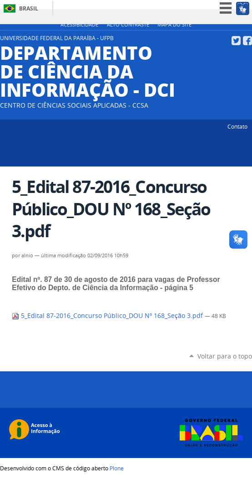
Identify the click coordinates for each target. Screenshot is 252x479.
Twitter (236, 40)
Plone (117, 468)
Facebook (247, 40)
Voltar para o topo (224, 356)
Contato (237, 126)
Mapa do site (174, 24)
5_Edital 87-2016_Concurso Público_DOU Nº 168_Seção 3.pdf (108, 316)
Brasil (28, 8)
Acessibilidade (79, 24)
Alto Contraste (128, 24)
